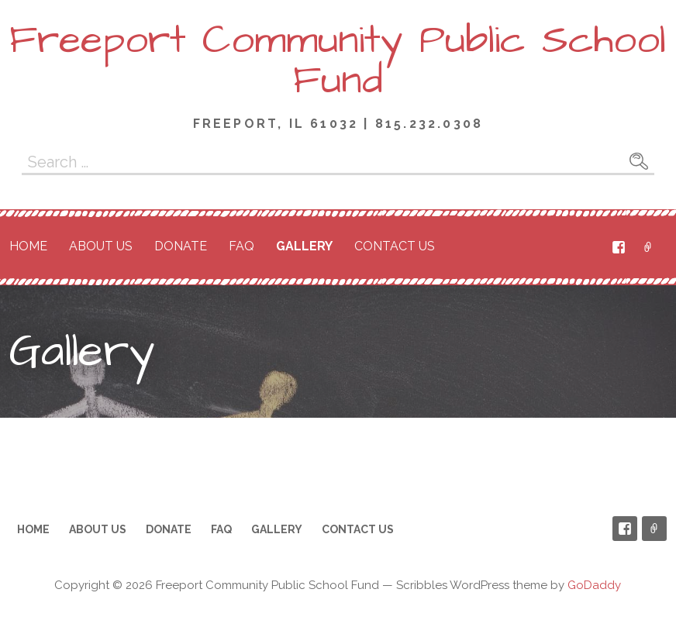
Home (28, 246)
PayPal (648, 247)
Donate (180, 246)
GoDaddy (594, 585)
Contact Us (394, 246)
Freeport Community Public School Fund (337, 60)
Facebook (618, 247)
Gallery (304, 246)
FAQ (241, 246)
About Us (101, 246)
